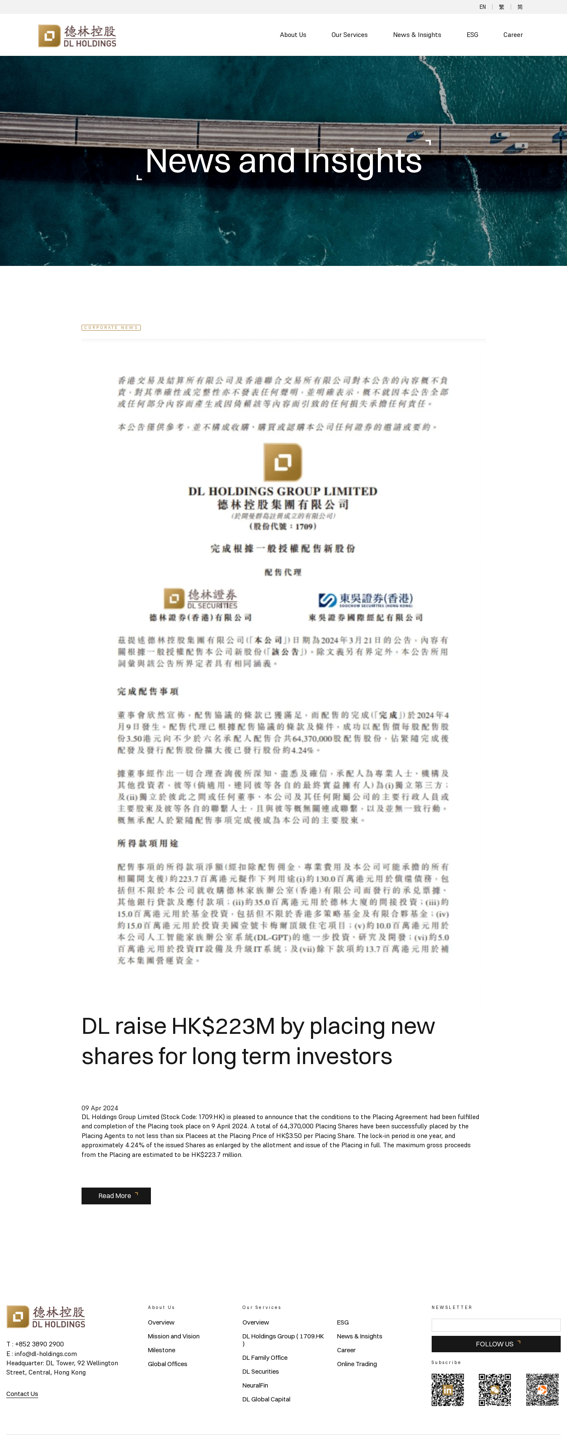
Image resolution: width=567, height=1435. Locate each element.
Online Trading (357, 1364)
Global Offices (167, 1364)
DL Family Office (265, 1357)
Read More (114, 1195)
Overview (161, 1322)
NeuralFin (255, 1385)
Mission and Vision (174, 1336)
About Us (293, 35)
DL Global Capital (266, 1399)
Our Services (350, 35)
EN (483, 7)
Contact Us (22, 1394)
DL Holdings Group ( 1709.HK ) (283, 1340)
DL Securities (261, 1371)
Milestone (161, 1350)
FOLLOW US (495, 1344)
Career (513, 35)
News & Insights (417, 35)
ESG (472, 35)
